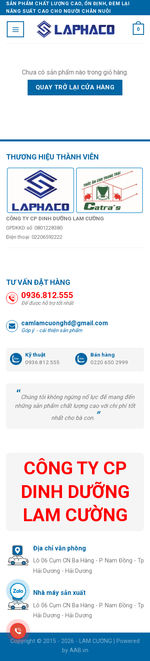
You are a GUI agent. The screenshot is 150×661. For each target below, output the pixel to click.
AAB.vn (79, 650)
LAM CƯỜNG (95, 641)
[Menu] (15, 29)
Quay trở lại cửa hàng (75, 87)
